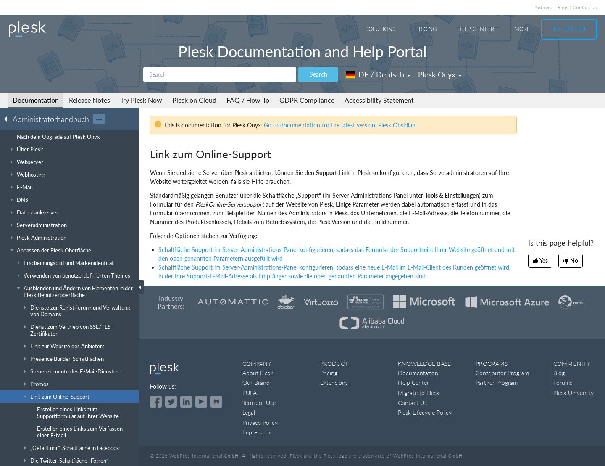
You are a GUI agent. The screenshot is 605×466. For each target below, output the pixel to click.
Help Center (475, 29)
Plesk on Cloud (194, 100)
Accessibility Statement (379, 100)
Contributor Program (502, 372)
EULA (249, 392)
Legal (248, 412)
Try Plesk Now (141, 100)
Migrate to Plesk (418, 392)
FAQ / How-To (247, 100)
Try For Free (568, 29)
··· (99, 119)
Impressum (256, 432)
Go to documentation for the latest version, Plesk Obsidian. (340, 125)
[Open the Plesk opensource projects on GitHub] (216, 402)
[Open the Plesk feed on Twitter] (171, 402)
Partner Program (497, 382)
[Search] (219, 74)
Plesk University (573, 392)
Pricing (426, 29)
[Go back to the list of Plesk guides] (8, 118)
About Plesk (257, 372)
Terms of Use (259, 402)
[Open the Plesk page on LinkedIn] (186, 402)
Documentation (36, 100)
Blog (562, 7)
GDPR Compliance (306, 100)
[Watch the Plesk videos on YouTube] (201, 402)
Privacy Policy (260, 422)
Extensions (334, 382)
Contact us (585, 7)
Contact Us (412, 402)
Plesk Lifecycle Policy (425, 412)
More (522, 29)
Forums (562, 382)
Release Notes (89, 100)
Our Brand (256, 382)
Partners (543, 7)
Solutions (380, 29)
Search (318, 74)
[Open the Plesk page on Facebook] (156, 402)
